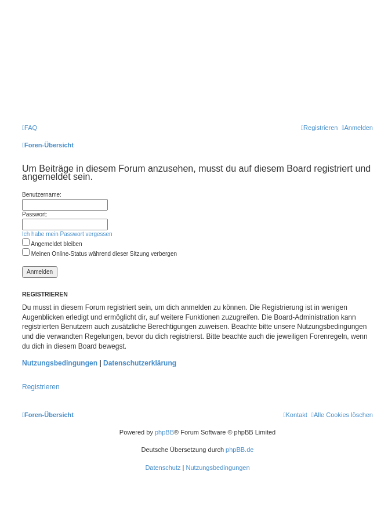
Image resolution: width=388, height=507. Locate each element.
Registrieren (41, 387)
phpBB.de (239, 449)
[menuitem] (29, 128)
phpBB (164, 432)
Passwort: (35, 214)
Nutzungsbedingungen (59, 363)
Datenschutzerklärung (139, 363)
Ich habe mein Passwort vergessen (67, 234)
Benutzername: (41, 194)
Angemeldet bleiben (52, 244)
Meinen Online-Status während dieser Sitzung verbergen (99, 254)
